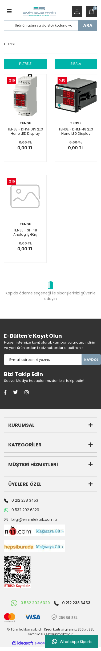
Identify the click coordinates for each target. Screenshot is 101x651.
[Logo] (39, 11)
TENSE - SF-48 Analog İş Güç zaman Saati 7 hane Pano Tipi (25, 232)
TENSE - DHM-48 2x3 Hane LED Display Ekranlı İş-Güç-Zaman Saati (76, 131)
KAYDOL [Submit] (91, 359)
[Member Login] (77, 11)
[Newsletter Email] (43, 359)
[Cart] (91, 11)
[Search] (50, 25)
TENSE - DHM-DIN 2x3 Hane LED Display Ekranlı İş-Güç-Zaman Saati (25, 131)
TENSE (25, 123)
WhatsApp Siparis (72, 642)
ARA (87, 25)
